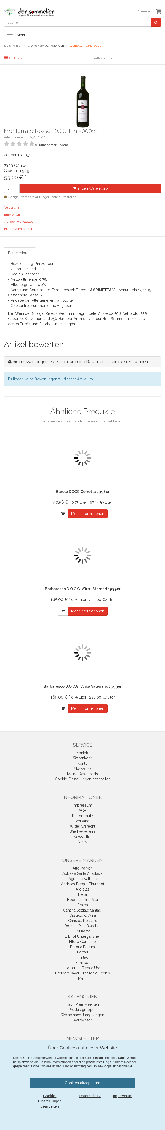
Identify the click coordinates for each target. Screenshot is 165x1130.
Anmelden (144, 11)
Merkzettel (83, 768)
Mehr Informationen (87, 513)
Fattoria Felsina (82, 947)
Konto (82, 763)
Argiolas (82, 889)
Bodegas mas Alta (82, 900)
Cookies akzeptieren (82, 1082)
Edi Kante (83, 931)
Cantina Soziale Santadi (82, 910)
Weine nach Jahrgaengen (82, 1015)
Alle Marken (83, 868)
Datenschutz (82, 816)
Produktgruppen (83, 1010)
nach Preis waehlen (82, 1004)
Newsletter (82, 837)
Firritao (82, 957)
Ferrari (82, 952)
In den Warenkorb (90, 188)
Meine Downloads (82, 774)
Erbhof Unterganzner (82, 936)
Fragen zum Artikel (18, 229)
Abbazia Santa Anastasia (82, 873)
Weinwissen (82, 1020)
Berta (82, 894)
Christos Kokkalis (82, 921)
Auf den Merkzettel (18, 221)
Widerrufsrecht (82, 826)
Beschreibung (20, 253)
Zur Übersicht (18, 58)
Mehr (82, 978)
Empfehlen (12, 214)
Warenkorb (82, 758)
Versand (82, 821)
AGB (82, 810)
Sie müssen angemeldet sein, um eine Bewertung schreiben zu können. (81, 361)
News (82, 842)
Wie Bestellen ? (82, 831)
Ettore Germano (82, 942)
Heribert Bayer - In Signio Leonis (82, 973)
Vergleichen (12, 207)
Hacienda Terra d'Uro (82, 968)
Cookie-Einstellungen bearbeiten (82, 779)
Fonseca (82, 963)
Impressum (82, 805)
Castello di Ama (82, 915)
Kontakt (82, 753)
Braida (82, 905)
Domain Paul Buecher (82, 926)
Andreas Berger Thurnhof (82, 884)
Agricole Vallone (82, 879)
